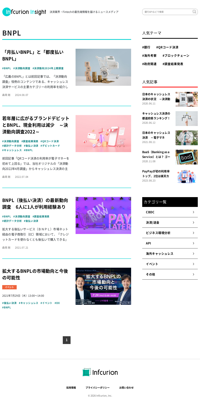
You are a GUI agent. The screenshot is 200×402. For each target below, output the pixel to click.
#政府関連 (149, 63)
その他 (170, 274)
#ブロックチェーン (176, 55)
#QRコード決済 (50, 141)
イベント (170, 264)
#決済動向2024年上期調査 (48, 68)
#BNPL (6, 68)
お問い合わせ (126, 387)
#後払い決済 (31, 145)
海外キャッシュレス (170, 253)
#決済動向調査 (21, 68)
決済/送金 (170, 222)
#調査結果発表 (30, 141)
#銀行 (146, 47)
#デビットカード (50, 145)
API (170, 243)
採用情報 (71, 387)
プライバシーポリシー (98, 387)
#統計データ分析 (12, 145)
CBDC (170, 212)
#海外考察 (149, 55)
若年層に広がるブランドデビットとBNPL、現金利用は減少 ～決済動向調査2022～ (35, 125)
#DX (57, 303)
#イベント (46, 303)
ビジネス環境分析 (170, 232)
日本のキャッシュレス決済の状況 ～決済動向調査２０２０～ (156, 99)
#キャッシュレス (12, 150)
